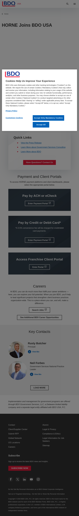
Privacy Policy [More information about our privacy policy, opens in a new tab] (11, 111)
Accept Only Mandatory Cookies (48, 118)
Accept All (41, 125)
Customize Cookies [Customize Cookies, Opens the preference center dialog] (14, 118)
